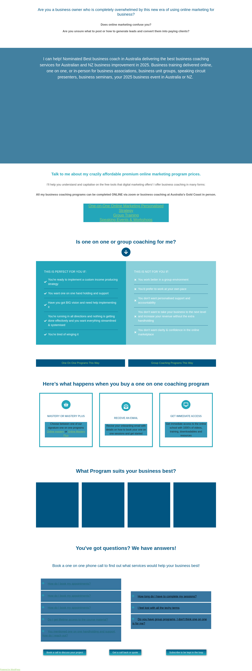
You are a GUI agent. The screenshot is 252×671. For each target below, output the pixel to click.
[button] (81, 584)
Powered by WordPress (10, 669)
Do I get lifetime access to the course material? (78, 619)
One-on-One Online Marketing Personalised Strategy (126, 208)
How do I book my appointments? (69, 583)
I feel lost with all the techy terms (159, 607)
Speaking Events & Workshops (125, 219)
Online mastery (55, 431)
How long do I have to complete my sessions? (167, 596)
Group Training (126, 215)
